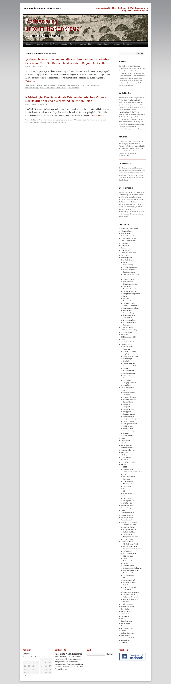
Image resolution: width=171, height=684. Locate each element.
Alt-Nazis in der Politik (130, 544)
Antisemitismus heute (130, 546)
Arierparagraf (102, 120)
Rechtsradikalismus (129, 582)
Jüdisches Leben (126, 344)
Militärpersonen (128, 426)
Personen (126, 378)
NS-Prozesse (125, 460)
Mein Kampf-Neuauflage (131, 570)
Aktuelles (39, 44)
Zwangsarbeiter (128, 436)
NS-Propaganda (126, 457)
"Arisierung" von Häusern (129, 229)
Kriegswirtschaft (128, 421)
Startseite (29, 44)
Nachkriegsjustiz (128, 575)
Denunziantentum (126, 248)
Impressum (116, 44)
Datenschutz (127, 44)
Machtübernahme (126, 445)
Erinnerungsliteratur (129, 400)
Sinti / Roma (125, 616)
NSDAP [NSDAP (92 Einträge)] (70, 656)
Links (90, 44)
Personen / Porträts (127, 505)
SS (124, 491)
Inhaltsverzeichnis (102, 44)
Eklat (124, 277)
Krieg (123, 390)
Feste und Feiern (126, 332)
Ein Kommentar (73, 88)
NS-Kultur (124, 452)
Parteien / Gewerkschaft (130, 306)
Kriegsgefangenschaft (130, 291)
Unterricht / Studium (129, 594)
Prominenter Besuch (127, 513)
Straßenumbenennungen (131, 592)
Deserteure (126, 395)
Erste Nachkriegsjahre (128, 260)
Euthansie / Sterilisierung (129, 330)
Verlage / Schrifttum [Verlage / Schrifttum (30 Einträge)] (60, 656)
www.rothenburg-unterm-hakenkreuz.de (42, 8)
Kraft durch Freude (129, 477)
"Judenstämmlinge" (32, 88)
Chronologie (125, 245)
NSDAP (123, 464)
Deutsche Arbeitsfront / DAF (132, 472)
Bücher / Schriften (129, 270)
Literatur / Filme (128, 566)
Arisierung (126, 349)
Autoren (83, 44)
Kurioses (126, 298)
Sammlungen (125, 602)
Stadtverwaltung (128, 313)
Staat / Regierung (126, 621)
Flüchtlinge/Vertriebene (130, 284)
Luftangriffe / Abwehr (130, 424)
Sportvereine (127, 310)
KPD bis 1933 (127, 498)
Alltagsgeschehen (126, 231)
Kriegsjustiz (127, 412)
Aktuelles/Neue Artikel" (127, 112)
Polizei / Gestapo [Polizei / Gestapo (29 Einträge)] (60, 659)
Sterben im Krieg (128, 431)
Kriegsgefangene (128, 409)
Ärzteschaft (124, 243)
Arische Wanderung (32, 122)
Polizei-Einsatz (128, 428)
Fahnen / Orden (128, 402)
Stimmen (73, 44)
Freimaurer (124, 335)
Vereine (123, 631)
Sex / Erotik (125, 609)
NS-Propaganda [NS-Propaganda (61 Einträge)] (71, 659)
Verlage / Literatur (129, 315)
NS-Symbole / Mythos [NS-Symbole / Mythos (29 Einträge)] (61, 666)
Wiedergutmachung (129, 320)
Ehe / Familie (125, 255)
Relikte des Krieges (129, 587)
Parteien (123, 496)
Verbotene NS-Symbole (130, 597)
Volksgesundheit (126, 640)
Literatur (64, 44)
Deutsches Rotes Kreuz (128, 253)
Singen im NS (125, 614)
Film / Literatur (128, 282)
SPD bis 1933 (127, 503)
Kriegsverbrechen (128, 416)
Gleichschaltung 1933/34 (129, 337)
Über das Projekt (51, 44)
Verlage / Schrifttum (127, 633)
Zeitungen (126, 325)
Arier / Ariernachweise (47, 85)
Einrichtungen (127, 359)
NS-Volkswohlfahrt (129, 484)
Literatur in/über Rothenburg (132, 568)
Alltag (125, 262)
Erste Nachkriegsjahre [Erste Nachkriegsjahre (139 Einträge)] (71, 653)
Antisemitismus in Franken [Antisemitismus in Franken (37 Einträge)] (63, 664)
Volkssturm (126, 433)
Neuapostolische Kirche (130, 537)
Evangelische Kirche (63, 85)
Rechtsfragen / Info (129, 580)
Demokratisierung (129, 272)
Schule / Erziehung (127, 604)
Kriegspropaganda (129, 414)
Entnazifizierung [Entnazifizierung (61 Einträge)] (61, 669)
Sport (123, 619)
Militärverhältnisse (127, 448)
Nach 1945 (126, 375)
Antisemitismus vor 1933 (129, 238)
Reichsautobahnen (127, 517)
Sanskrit (43, 122)
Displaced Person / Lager (131, 274)
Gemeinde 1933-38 (129, 363)
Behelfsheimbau (128, 469)
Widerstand (124, 643)
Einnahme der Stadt (129, 397)
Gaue (124, 474)
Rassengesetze (127, 380)
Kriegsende (126, 407)
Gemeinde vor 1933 (129, 366)
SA (124, 489)
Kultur (125, 296)
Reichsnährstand (126, 520)
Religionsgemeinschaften (131, 308)
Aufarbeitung (127, 551)
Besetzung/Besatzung (130, 267)
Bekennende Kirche (129, 525)
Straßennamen (125, 623)
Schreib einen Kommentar (56, 122)
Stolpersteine (127, 590)
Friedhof (126, 361)
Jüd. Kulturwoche (128, 371)
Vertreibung (127, 385)
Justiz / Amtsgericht (127, 387)
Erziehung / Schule (127, 327)
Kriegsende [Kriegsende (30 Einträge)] (77, 656)
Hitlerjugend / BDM (127, 342)
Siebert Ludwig (126, 611)
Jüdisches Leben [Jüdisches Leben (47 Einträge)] (72, 662)
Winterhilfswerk (128, 493)
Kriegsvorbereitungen (130, 419)
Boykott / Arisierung (129, 351)
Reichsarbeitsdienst (127, 515)
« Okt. (25, 675)
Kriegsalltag (127, 404)
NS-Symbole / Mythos (128, 462)
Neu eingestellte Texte (128, 450)
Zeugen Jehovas (128, 539)
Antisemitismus (128, 347)
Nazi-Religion (127, 534)
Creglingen (126, 354)
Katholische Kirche (77, 85)
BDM (125, 467)
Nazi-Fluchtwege (128, 301)
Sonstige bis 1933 (128, 501)
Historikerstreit (128, 556)
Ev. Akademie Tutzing (130, 554)
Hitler (123, 339)
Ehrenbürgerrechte (127, 257)
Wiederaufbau (127, 318)
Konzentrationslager (129, 373)
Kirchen (125, 563)
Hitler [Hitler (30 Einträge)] (65, 661)
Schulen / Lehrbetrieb (128, 607)
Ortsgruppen (127, 486)
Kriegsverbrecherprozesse (131, 294)
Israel (125, 558)
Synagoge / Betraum (129, 383)
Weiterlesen (31, 81)
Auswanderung (128, 265)
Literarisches (125, 443)
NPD (124, 578)
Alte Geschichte (126, 233)
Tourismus (124, 626)
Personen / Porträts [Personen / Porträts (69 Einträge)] (75, 666)
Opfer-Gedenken (128, 303)
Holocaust (126, 368)
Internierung (127, 286)
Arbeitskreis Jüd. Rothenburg (132, 549)
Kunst (123, 438)
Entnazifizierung (128, 279)
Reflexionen (127, 585)
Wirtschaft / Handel (129, 322)
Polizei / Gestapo (126, 508)
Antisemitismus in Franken (129, 236)
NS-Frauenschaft (128, 481)
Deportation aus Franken (131, 356)
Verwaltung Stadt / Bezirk (129, 638)
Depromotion (125, 250)
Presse (123, 510)
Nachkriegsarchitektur (130, 573)
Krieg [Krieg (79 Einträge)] (57, 654)
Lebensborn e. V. (126, 440)
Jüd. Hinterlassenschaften (131, 289)
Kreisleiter (126, 479)
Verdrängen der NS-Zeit (130, 599)
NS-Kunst (124, 455)
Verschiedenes (125, 635)
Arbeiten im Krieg (129, 392)
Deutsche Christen (129, 527)
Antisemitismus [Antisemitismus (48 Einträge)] (77, 664)
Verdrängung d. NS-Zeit (129, 628)
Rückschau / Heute (127, 542)
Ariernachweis (61, 88)
